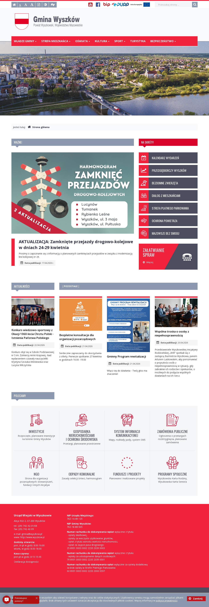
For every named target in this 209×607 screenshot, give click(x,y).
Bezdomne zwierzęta (158, 183)
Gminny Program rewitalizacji (128, 328)
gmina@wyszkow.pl (32, 533)
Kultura (102, 41)
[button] (6, 600)
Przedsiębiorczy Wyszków (162, 170)
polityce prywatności (166, 600)
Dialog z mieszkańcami (159, 195)
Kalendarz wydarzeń (159, 157)
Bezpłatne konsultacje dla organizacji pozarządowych (80, 320)
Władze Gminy (25, 41)
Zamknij (195, 598)
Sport (119, 41)
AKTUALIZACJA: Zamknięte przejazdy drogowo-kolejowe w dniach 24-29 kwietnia (76, 244)
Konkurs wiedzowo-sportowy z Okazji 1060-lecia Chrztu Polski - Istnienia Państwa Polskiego (32, 319)
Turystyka (137, 41)
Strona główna (38, 127)
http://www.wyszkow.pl (32, 537)
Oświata (82, 41)
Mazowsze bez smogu (159, 233)
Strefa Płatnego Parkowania (164, 208)
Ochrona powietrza (158, 220)
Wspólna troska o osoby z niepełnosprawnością (176, 318)
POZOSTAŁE (71, 286)
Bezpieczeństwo (163, 41)
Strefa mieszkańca (55, 41)
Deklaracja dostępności (26, 561)
